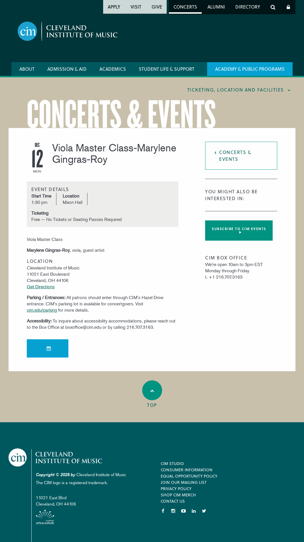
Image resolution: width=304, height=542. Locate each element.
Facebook (163, 511)
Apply (114, 6)
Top (152, 394)
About (26, 69)
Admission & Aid (67, 69)
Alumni (216, 6)
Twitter (204, 511)
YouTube (183, 511)
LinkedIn (193, 511)
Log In (288, 7)
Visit (135, 6)
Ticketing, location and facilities (235, 89)
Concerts (185, 6)
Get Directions (41, 286)
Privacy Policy (176, 489)
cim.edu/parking (42, 310)
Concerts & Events (235, 155)
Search (273, 7)
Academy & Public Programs (250, 69)
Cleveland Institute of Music (56, 457)
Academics (112, 69)
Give (157, 6)
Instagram (173, 511)
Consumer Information (187, 470)
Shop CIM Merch (178, 495)
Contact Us (173, 501)
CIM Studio (172, 463)
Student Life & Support (166, 69)
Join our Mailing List (184, 482)
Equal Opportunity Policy (189, 476)
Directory (247, 6)
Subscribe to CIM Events (239, 228)
